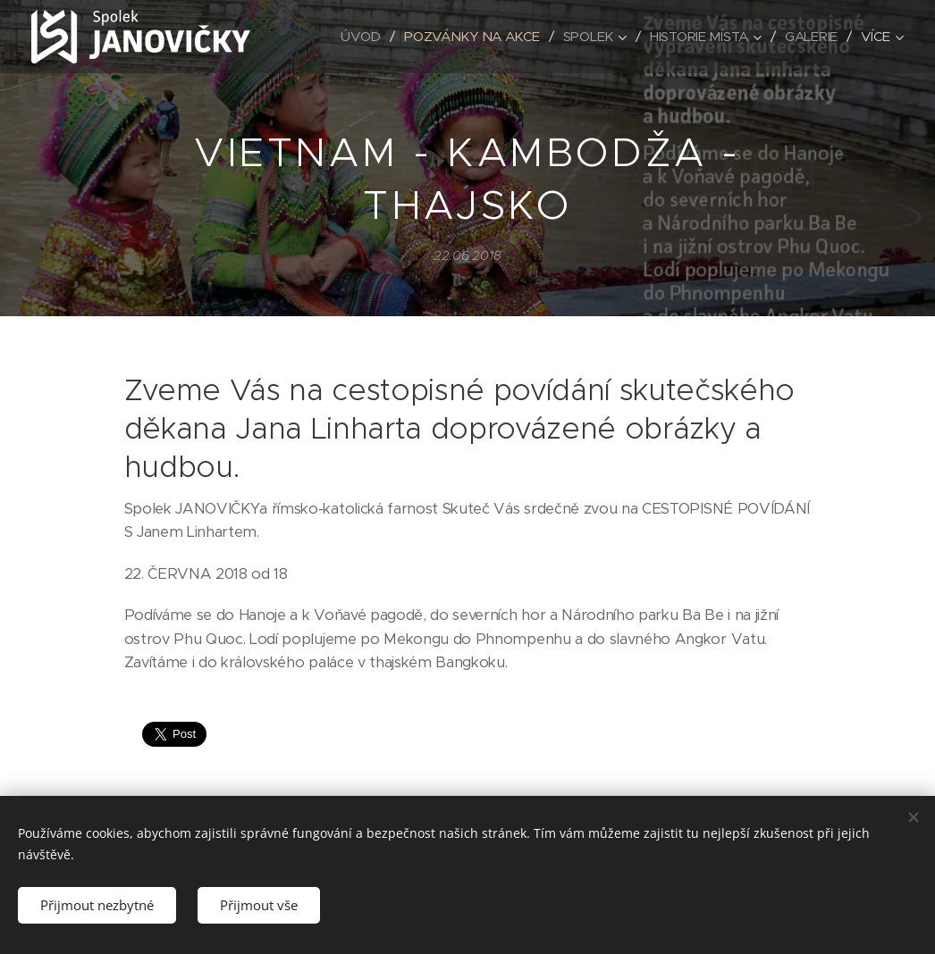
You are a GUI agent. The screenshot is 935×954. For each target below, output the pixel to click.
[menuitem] (354, 36)
